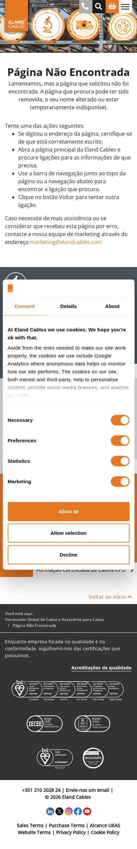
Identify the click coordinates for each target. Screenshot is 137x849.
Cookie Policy (105, 832)
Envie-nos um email (87, 790)
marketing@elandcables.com (66, 242)
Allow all (68, 511)
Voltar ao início (110, 596)
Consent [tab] (25, 306)
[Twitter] (59, 810)
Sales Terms (30, 825)
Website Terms (34, 832)
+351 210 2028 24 (41, 790)
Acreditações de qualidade (101, 667)
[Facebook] (78, 810)
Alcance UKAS (105, 825)
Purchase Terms (67, 825)
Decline (68, 554)
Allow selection (68, 533)
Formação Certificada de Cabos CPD (85, 569)
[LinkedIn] (50, 810)
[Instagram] (69, 810)
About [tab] (112, 306)
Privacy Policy (71, 832)
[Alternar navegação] (125, 6)
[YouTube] (87, 810)
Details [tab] (68, 306)
